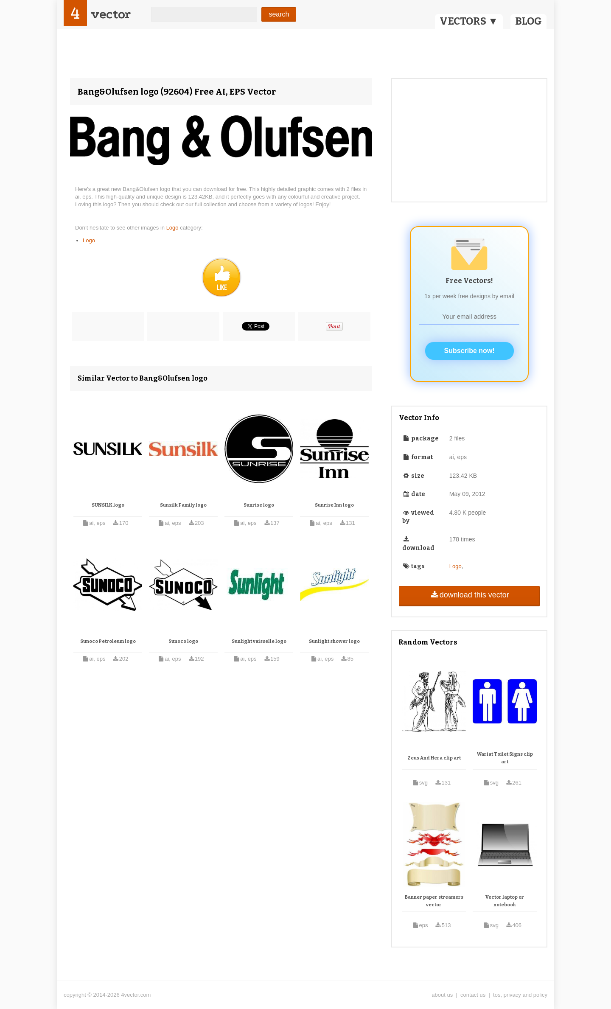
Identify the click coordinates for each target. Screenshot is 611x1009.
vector (111, 14)
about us (442, 995)
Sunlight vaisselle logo (259, 641)
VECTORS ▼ (469, 21)
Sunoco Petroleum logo (108, 641)
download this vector (469, 595)
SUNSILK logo (108, 505)
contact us (472, 995)
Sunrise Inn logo (334, 505)
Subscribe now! (469, 350)
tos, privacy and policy (520, 995)
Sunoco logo (183, 641)
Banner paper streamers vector (434, 901)
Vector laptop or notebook (504, 901)
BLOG (528, 21)
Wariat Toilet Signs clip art (505, 758)
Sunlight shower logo (334, 641)
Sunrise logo (259, 505)
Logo (173, 227)
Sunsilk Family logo (183, 505)
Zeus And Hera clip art (434, 758)
